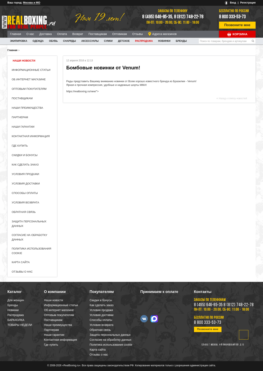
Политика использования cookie (111, 344)
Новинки (164, 41)
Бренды (181, 41)
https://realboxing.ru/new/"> (82, 91)
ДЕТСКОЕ (124, 41)
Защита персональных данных (110, 334)
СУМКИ (108, 41)
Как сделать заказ (25, 164)
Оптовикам (119, 34)
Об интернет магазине (29, 79)
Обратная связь (24, 212)
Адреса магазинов (164, 34)
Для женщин (15, 300)
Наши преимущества (27, 107)
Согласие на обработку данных (111, 339)
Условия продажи (25, 174)
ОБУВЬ (53, 41)
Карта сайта (21, 262)
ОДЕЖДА (38, 41)
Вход (233, 2)
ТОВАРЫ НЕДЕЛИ (19, 325)
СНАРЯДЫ (69, 41)
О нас (30, 34)
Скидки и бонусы (25, 155)
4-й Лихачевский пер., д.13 (231, 345)
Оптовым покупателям (29, 88)
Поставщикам (97, 34)
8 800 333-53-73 (232, 17)
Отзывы (137, 34)
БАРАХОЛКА (15, 320)
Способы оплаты (25, 193)
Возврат (77, 34)
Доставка (45, 34)
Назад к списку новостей (233, 98)
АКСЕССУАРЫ (90, 41)
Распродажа (144, 41)
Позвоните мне (237, 25)
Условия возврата (25, 202)
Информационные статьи (31, 69)
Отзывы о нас (22, 271)
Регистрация (248, 2)
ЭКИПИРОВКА (18, 41)
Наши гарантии (23, 126)
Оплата (62, 34)
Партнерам (20, 117)
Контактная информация (31, 136)
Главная (15, 34)
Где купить (20, 145)
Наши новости (24, 60)
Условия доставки (26, 183)
